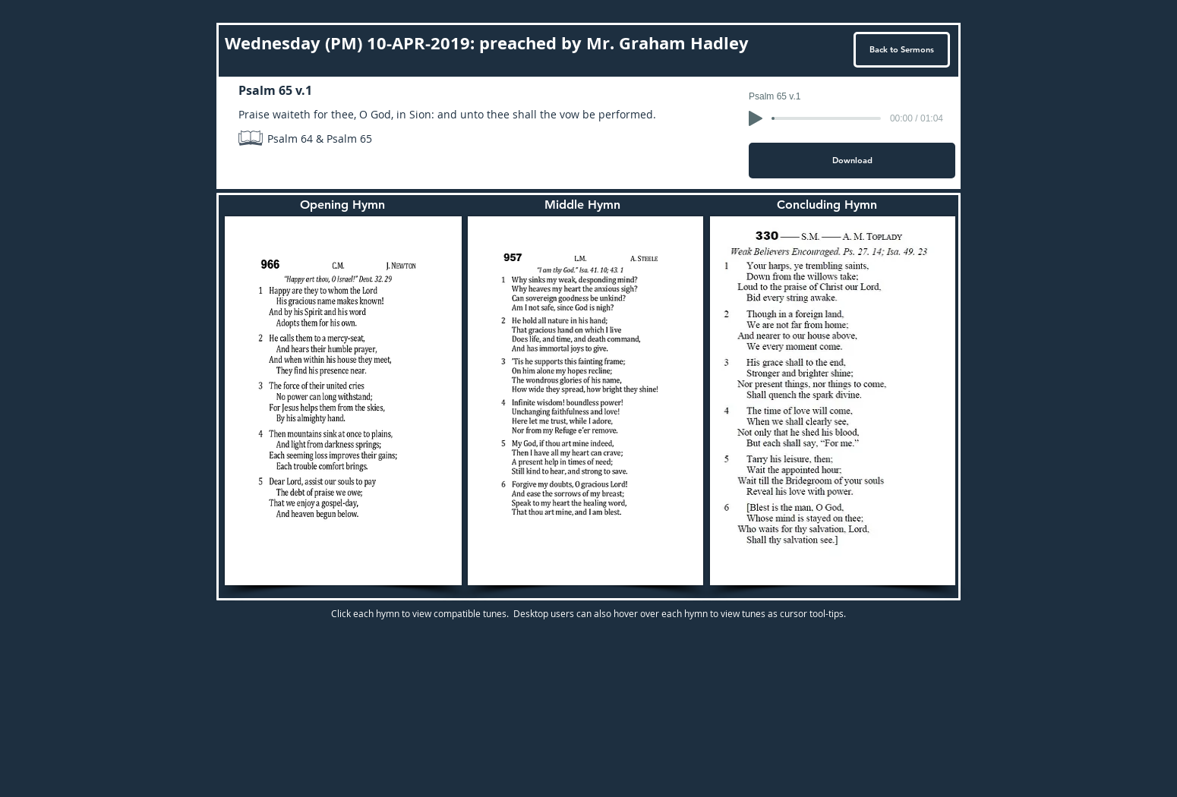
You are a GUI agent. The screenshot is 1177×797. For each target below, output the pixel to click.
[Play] (755, 118)
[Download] (852, 160)
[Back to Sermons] (902, 50)
